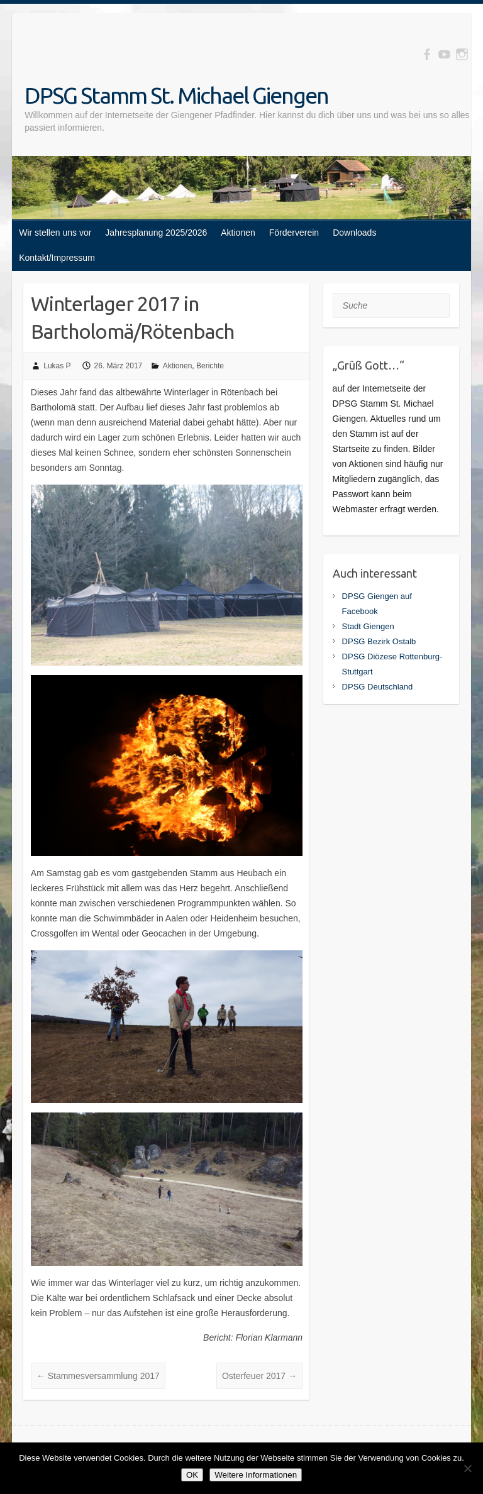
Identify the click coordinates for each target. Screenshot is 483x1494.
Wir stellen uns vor (55, 233)
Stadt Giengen (368, 626)
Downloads (354, 233)
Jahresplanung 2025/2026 (156, 233)
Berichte (210, 365)
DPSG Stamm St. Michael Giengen (176, 95)
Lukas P (56, 365)
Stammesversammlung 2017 (98, 1376)
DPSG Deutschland (377, 686)
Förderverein (294, 233)
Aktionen (238, 233)
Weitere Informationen (255, 1475)
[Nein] (467, 1468)
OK (192, 1475)
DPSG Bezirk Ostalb (379, 641)
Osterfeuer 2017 (259, 1376)
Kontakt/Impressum (57, 258)
